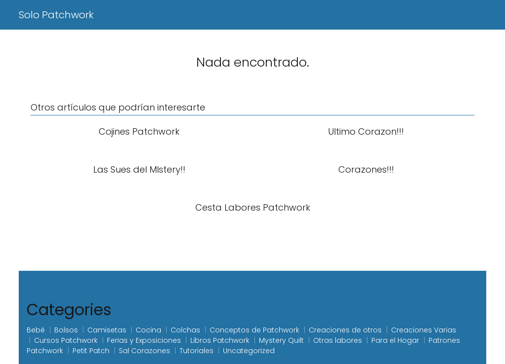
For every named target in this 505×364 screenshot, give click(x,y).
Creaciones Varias (423, 330)
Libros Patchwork (220, 340)
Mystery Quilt (281, 340)
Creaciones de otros (345, 330)
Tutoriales (197, 351)
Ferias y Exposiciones (144, 340)
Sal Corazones (144, 351)
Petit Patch (90, 351)
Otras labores (337, 340)
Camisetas (106, 330)
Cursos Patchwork (66, 340)
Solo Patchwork (56, 15)
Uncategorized (249, 351)
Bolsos (66, 330)
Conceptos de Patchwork (254, 330)
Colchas (185, 330)
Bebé (36, 330)
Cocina (148, 330)
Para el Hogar (395, 340)
